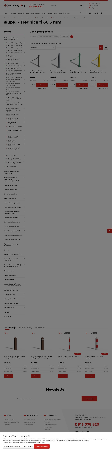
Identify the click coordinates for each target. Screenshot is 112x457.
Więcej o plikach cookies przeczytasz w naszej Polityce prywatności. (24, 442)
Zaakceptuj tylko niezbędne (12, 446)
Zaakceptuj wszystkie (42, 446)
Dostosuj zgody (28, 446)
